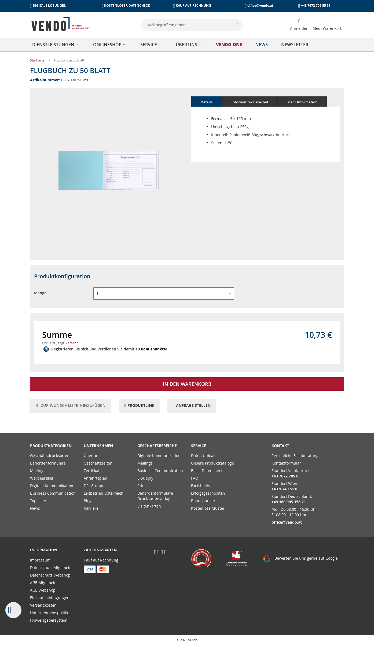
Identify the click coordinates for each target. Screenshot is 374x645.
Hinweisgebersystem (48, 620)
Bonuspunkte (203, 500)
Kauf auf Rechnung (101, 560)
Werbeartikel (41, 478)
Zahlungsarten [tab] (100, 550)
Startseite (37, 60)
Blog (87, 500)
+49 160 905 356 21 (289, 501)
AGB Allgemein (43, 582)
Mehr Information (302, 102)
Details (206, 102)
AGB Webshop (43, 590)
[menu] (187, 44)
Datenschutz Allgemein (51, 567)
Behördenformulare (48, 463)
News (35, 508)
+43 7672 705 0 (285, 476)
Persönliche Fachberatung (295, 455)
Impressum (40, 560)
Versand (72, 342)
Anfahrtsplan (95, 478)
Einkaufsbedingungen (49, 597)
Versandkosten (43, 605)
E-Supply (145, 478)
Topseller (38, 500)
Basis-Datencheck (207, 470)
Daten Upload (203, 455)
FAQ (194, 478)
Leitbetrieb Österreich (103, 493)
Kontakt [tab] (280, 446)
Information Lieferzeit (250, 102)
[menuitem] (56, 44)
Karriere (91, 508)
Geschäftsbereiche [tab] (157, 446)
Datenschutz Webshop (50, 575)
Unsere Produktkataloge (212, 463)
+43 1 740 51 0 (284, 488)
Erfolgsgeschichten (208, 493)
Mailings (37, 470)
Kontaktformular (286, 463)
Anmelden (299, 28)
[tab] (206, 101)
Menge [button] (40, 292)
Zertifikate (93, 470)
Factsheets (200, 485)
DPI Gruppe (94, 485)
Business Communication (53, 493)
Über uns (92, 455)
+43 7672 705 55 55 (316, 5)
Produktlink (142, 405)
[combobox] (192, 25)
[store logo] (60, 24)
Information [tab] (43, 550)
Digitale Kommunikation (51, 485)
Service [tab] (198, 446)
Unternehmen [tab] (98, 446)
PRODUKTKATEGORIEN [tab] (51, 446)
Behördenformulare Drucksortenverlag (155, 496)
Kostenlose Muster (208, 508)
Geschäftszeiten (98, 463)
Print (141, 485)
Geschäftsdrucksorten (49, 455)
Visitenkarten (149, 506)
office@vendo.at (260, 5)
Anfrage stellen (196, 405)
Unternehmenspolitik (49, 612)
